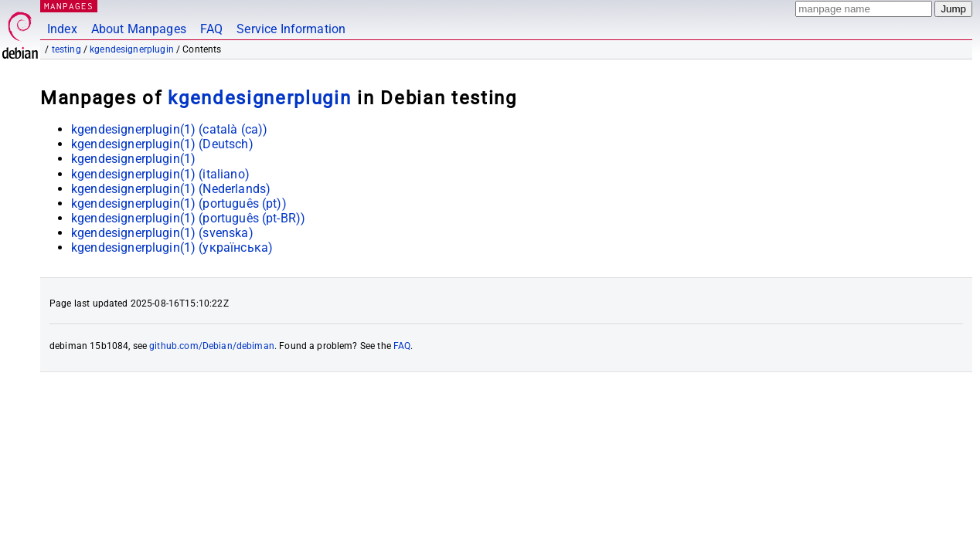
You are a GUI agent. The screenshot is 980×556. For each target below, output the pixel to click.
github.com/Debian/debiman (211, 346)
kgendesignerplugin (132, 49)
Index (62, 29)
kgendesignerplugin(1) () (169, 129)
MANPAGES (69, 6)
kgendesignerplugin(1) (133, 158)
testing (66, 49)
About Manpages (138, 29)
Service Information (290, 29)
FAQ (211, 29)
